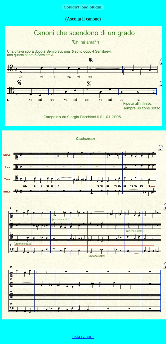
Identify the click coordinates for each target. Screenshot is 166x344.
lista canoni (83, 336)
